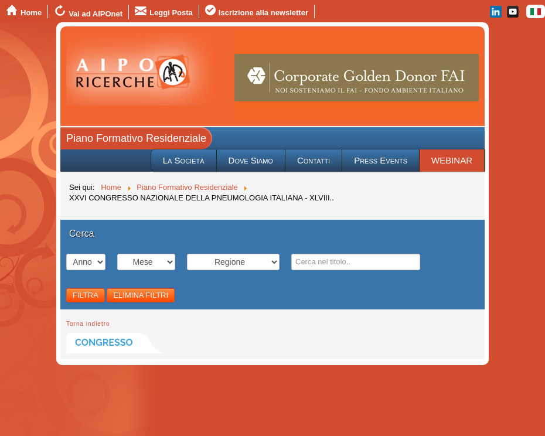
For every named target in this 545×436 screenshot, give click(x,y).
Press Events (380, 160)
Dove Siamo (251, 160)
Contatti (313, 160)
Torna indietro (88, 324)
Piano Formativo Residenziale (136, 138)
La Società (184, 160)
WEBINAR (451, 160)
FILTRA (85, 295)
